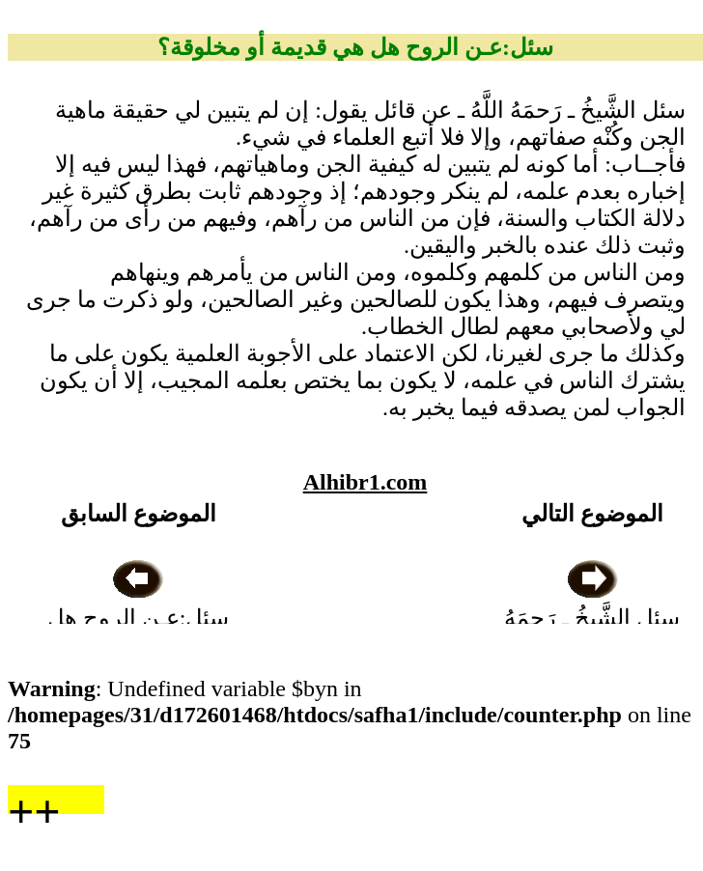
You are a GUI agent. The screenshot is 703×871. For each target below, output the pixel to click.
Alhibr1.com (365, 481)
